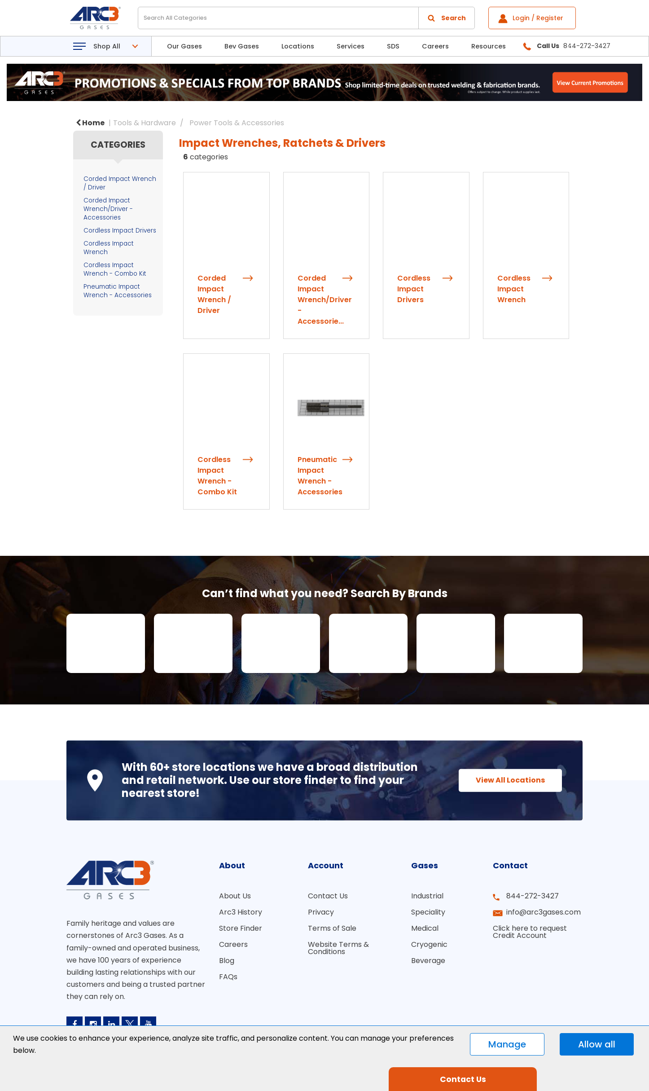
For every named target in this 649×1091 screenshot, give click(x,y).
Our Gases (184, 46)
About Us (235, 896)
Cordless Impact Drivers (119, 230)
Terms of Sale (332, 928)
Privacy (321, 912)
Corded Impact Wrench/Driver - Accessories (108, 209)
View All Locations (510, 780)
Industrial (427, 896)
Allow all (596, 1044)
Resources (488, 46)
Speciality (428, 912)
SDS (393, 46)
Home (90, 123)
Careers (435, 46)
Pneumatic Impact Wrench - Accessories (117, 290)
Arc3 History (240, 912)
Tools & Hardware (144, 123)
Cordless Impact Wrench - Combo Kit (114, 269)
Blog (226, 960)
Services (350, 46)
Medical (425, 928)
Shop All (106, 46)
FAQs (228, 977)
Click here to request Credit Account (530, 932)
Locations (297, 46)
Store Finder (240, 928)
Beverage (428, 960)
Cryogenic (429, 944)
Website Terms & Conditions (338, 948)
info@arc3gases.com (543, 912)
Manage (507, 1044)
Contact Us (328, 896)
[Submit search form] (446, 18)
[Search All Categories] (306, 18)
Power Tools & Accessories (236, 123)
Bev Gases (241, 46)
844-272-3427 (532, 896)
